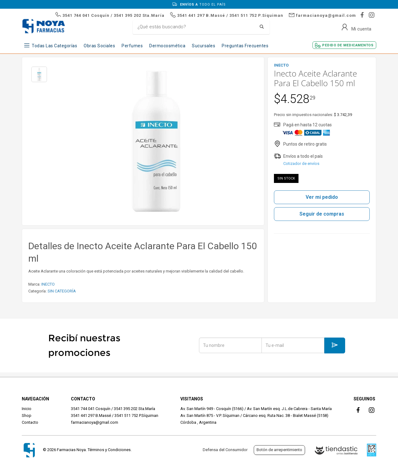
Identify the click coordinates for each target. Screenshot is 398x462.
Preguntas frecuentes (245, 45)
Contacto (30, 422)
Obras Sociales (99, 45)
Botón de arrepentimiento (279, 449)
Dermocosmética (167, 45)
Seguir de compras (321, 214)
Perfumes (132, 45)
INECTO (48, 284)
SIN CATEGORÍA (62, 291)
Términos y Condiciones (109, 449)
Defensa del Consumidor (225, 449)
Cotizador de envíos (301, 163)
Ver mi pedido (322, 197)
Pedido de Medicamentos (347, 45)
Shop (26, 415)
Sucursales (203, 45)
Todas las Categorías (54, 45)
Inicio (26, 408)
